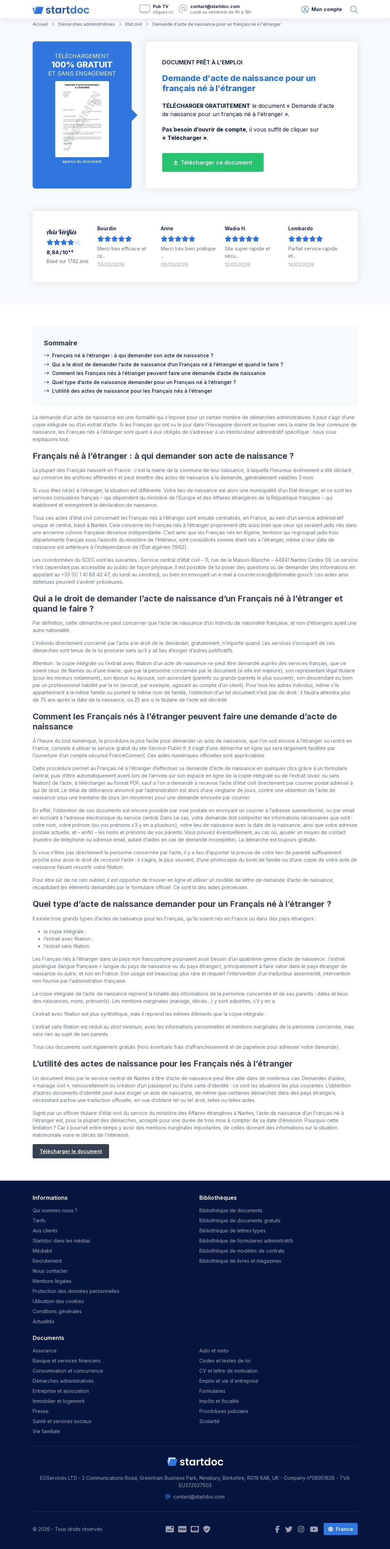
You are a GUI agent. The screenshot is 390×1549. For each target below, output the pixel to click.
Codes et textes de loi (224, 1361)
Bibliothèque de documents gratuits (240, 1220)
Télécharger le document (71, 1151)
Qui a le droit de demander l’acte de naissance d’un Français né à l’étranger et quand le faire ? (167, 364)
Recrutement (47, 1261)
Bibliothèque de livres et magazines (240, 1261)
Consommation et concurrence (68, 1371)
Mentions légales (52, 1281)
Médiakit (42, 1251)
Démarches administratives (63, 1381)
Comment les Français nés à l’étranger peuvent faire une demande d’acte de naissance (159, 373)
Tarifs (39, 1220)
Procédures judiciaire (223, 1411)
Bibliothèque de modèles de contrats (241, 1251)
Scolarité (209, 1421)
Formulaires (212, 1391)
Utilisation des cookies (58, 1301)
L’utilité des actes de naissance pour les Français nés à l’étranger (132, 391)
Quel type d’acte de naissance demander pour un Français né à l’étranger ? (144, 382)
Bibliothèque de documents (231, 1210)
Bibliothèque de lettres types (232, 1230)
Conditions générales (57, 1311)
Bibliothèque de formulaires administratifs (246, 1241)
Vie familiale (46, 1431)
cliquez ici (163, 12)
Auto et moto (214, 1351)
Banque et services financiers (67, 1361)
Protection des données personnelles (76, 1291)
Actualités (44, 1321)
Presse (41, 1411)
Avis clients (45, 1230)
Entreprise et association (61, 1391)
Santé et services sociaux (62, 1421)
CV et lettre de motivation (228, 1371)
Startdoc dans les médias (61, 1241)
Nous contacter (50, 1271)
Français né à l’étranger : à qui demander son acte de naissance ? (132, 355)
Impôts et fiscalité (219, 1401)
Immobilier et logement (58, 1401)
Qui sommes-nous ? (55, 1210)
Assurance (45, 1351)
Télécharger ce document (213, 162)
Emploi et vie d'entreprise (228, 1381)
